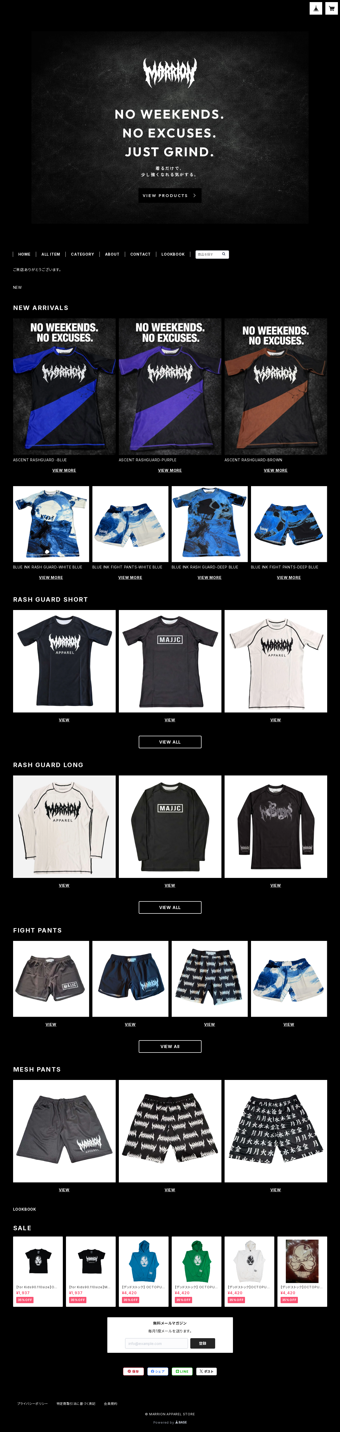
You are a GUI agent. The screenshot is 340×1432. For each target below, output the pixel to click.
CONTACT (140, 254)
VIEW (64, 720)
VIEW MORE (64, 470)
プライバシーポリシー (32, 1404)
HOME (24, 254)
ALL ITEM (50, 254)
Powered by (170, 1422)
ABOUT (112, 254)
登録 (202, 1343)
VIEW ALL (170, 742)
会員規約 (110, 1404)
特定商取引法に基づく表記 (76, 1404)
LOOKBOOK (173, 254)
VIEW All (170, 1046)
